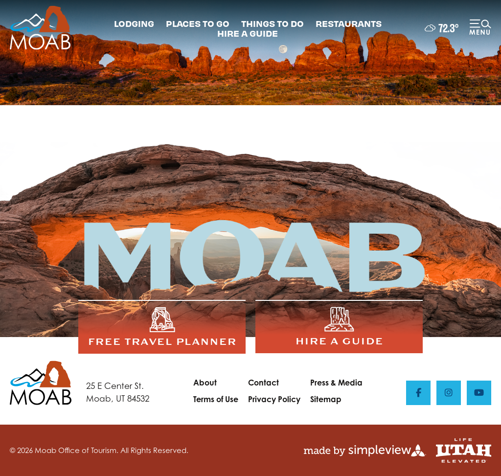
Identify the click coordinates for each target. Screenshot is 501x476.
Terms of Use (215, 399)
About (205, 382)
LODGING (134, 23)
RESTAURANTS (349, 23)
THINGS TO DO (272, 23)
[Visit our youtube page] (479, 393)
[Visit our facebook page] (418, 393)
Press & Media (336, 382)
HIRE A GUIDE (247, 33)
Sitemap (326, 399)
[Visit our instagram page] (448, 393)
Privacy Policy (274, 399)
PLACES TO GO (197, 23)
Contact (263, 382)
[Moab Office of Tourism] (40, 28)
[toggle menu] (480, 28)
